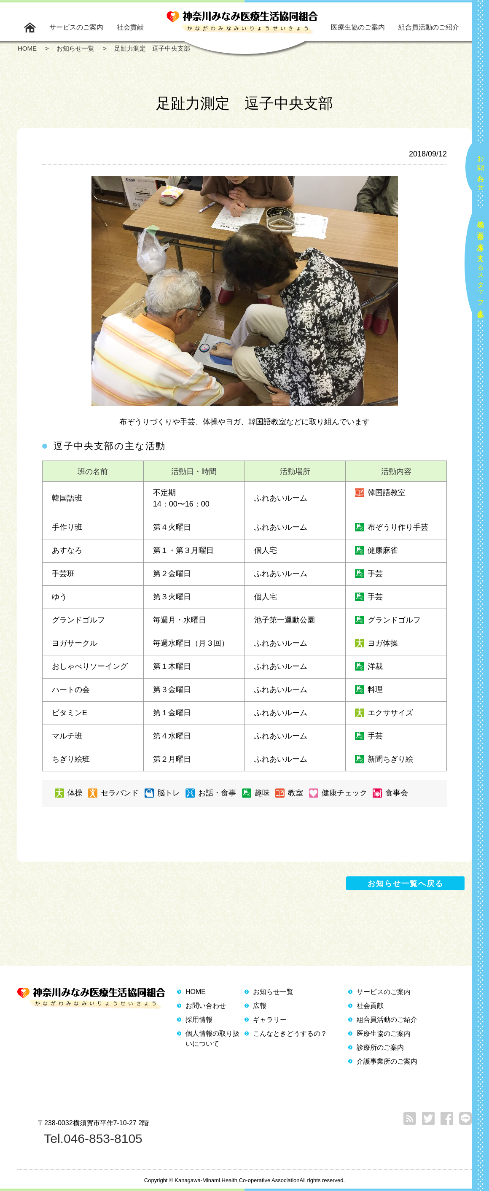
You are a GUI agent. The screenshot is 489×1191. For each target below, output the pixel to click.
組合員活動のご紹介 (428, 27)
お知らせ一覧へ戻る (405, 883)
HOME (195, 991)
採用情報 (198, 1019)
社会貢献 (130, 27)
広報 (259, 1005)
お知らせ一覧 (273, 991)
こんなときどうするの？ (290, 1033)
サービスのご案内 (76, 27)
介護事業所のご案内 (387, 1061)
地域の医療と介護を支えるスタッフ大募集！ (480, 265)
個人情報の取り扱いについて (212, 1038)
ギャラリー (270, 1019)
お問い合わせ (480, 170)
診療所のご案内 (380, 1047)
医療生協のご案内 (358, 27)
